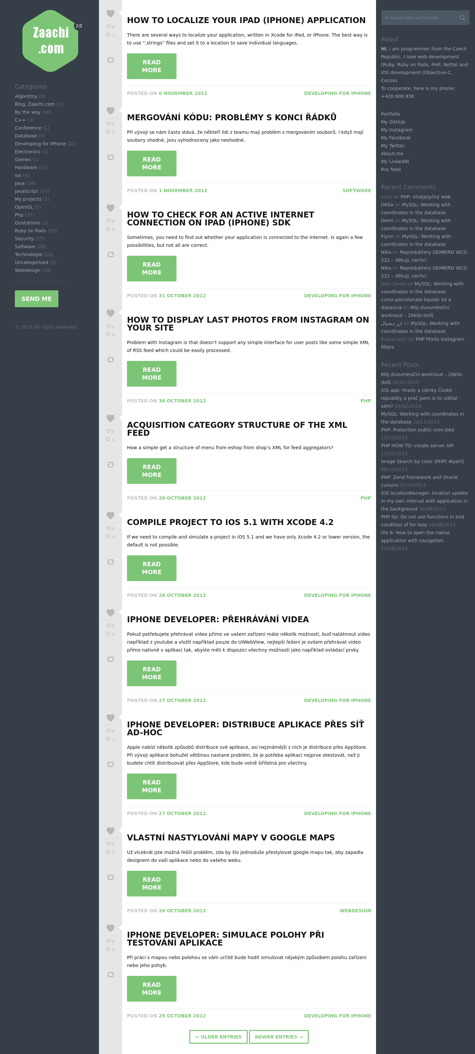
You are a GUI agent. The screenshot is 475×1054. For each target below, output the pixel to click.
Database (26, 135)
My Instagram (397, 129)
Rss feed (391, 169)
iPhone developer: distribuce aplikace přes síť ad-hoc (245, 729)
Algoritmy (26, 96)
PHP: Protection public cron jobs (417, 429)
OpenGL (24, 207)
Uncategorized (31, 262)
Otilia (387, 204)
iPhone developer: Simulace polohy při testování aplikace (225, 939)
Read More (151, 66)
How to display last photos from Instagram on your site (248, 324)
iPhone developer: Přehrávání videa (218, 620)
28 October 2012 (182, 498)
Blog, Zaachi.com (35, 104)
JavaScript (26, 191)
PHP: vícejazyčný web (425, 196)
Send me (36, 298)
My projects (28, 199)
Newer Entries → (279, 1036)
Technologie (28, 254)
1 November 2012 (183, 190)
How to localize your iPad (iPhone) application (246, 20)
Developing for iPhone (40, 143)
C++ (20, 120)
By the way (28, 112)
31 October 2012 (182, 295)
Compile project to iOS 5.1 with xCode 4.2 (230, 522)
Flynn (387, 236)
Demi (387, 220)
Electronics (27, 151)
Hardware (26, 167)
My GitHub (393, 122)
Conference (28, 128)
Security (24, 238)
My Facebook (396, 137)
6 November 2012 (183, 93)
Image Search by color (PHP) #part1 (423, 461)
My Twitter (393, 145)
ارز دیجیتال (391, 323)
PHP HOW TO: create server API (417, 445)
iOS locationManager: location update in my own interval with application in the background (424, 501)
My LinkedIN (395, 161)
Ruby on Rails (30, 230)
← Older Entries (218, 1036)
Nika (386, 252)
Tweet (110, 60)
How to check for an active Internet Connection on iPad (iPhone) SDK (220, 219)
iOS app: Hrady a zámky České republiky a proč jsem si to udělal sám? (419, 398)
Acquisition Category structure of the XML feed (237, 429)
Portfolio (390, 114)
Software (25, 246)
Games (23, 159)
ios (18, 175)
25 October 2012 (182, 1015)
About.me (392, 153)
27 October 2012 (182, 700)
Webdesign (27, 270)
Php (19, 215)
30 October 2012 (182, 400)
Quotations (27, 222)
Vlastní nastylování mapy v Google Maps (231, 838)
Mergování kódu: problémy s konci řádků (232, 118)
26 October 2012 (182, 910)
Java (20, 183)
